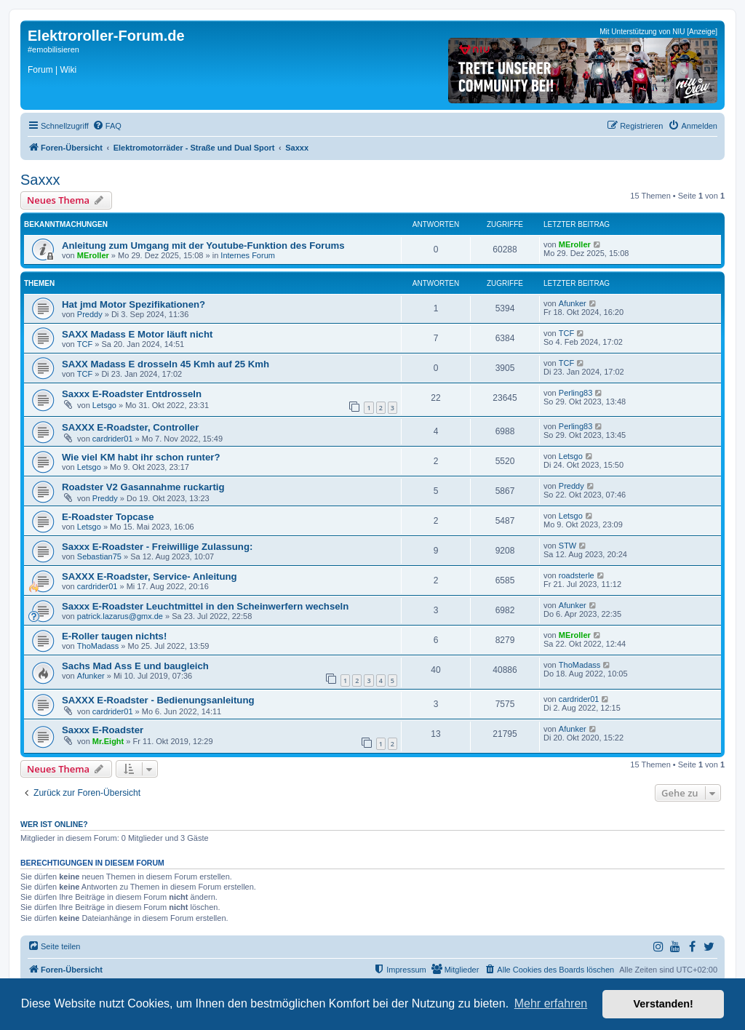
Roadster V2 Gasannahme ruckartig (143, 487)
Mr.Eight (108, 741)
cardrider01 (112, 438)
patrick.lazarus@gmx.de (120, 616)
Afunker (572, 303)
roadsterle (576, 575)
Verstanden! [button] (663, 1004)
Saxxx (40, 180)
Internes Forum (247, 255)
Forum (40, 70)
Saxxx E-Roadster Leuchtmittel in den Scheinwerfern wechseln (205, 606)
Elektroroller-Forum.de (106, 36)
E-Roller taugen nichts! (114, 636)
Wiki (68, 70)
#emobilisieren (53, 49)
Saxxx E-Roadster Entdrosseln (132, 393)
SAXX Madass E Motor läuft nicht (137, 334)
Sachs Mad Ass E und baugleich (135, 665)
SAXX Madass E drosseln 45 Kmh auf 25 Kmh (165, 364)
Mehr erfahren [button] (551, 1003)
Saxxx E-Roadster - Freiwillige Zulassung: (157, 546)
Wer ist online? (54, 824)
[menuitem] (106, 126)
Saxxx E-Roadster (102, 729)
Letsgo (104, 405)
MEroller (93, 255)
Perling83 (575, 392)
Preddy (90, 314)
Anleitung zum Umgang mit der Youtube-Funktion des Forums (203, 245)
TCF (84, 344)
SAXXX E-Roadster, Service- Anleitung (149, 576)
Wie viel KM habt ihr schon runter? (141, 457)
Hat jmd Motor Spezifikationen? (133, 304)
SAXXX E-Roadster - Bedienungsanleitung (158, 700)
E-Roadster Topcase (108, 516)
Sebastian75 (99, 556)
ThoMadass (98, 646)
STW (567, 545)
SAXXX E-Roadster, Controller (130, 427)
